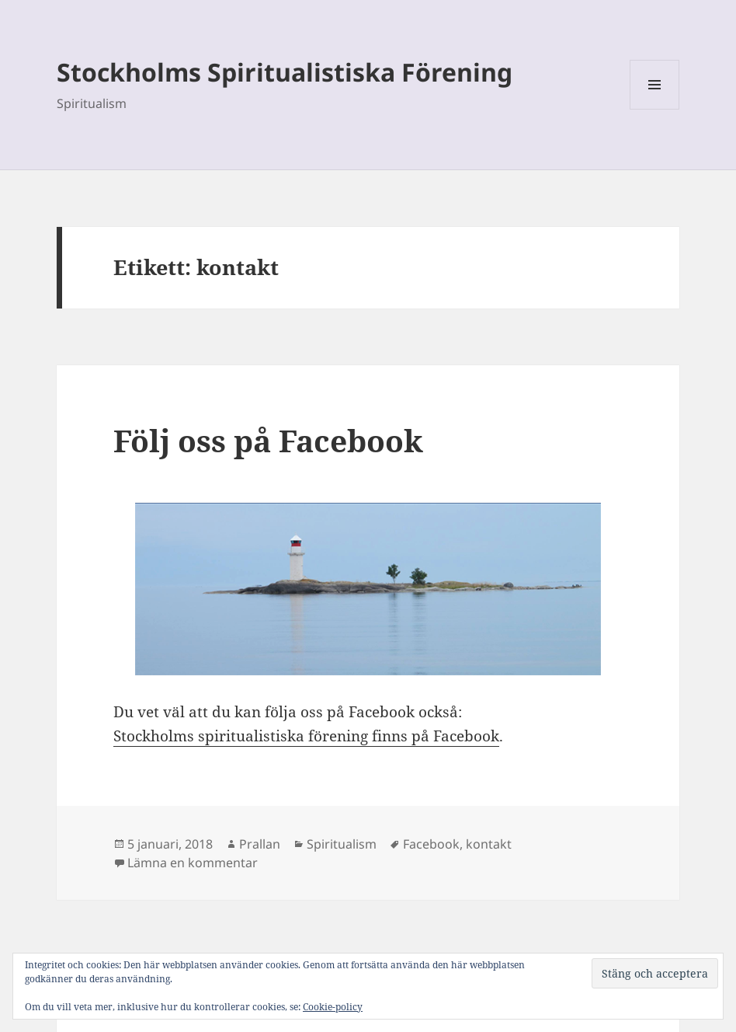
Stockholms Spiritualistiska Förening (284, 72)
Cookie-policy (333, 1006)
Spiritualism (342, 843)
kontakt (489, 843)
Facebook (431, 843)
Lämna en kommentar (192, 862)
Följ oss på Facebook (268, 440)
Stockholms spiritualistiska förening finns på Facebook (306, 736)
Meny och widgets (654, 109)
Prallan (259, 843)
